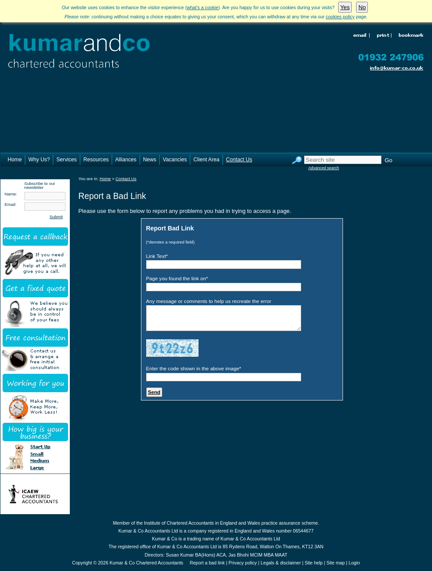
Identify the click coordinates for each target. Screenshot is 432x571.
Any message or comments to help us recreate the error (208, 301)
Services (66, 160)
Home (15, 160)
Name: (11, 194)
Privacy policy (243, 562)
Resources (96, 160)
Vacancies (175, 160)
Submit (56, 216)
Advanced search (324, 168)
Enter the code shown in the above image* (193, 368)
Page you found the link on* (177, 278)
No (362, 7)
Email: (11, 204)
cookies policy (340, 16)
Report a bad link (207, 562)
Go (389, 160)
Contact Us (239, 160)
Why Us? (39, 160)
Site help (313, 562)
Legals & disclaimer (281, 562)
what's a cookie (202, 7)
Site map (335, 562)
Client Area (206, 160)
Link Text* (157, 256)
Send (154, 392)
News (149, 160)
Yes (345, 7)
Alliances (126, 160)
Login (354, 562)
